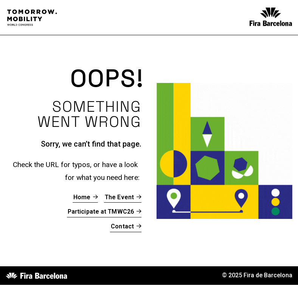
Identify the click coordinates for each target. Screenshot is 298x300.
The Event (119, 197)
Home (81, 197)
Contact (122, 226)
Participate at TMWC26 (101, 211)
